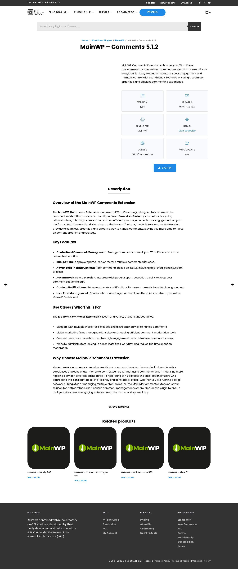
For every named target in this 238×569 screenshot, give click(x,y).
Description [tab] (119, 188)
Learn (181, 545)
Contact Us (109, 523)
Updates (150, 2)
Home (85, 40)
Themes (104, 12)
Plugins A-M (57, 12)
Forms (182, 532)
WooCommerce (188, 523)
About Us (145, 523)
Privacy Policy (161, 560)
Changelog (147, 527)
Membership (185, 536)
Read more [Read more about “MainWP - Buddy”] (33, 477)
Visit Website (187, 131)
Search (194, 26)
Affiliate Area (111, 519)
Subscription (186, 541)
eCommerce (125, 12)
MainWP (119, 40)
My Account (186, 2)
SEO (180, 527)
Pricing (152, 12)
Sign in (165, 168)
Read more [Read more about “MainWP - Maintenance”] (127, 477)
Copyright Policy (201, 560)
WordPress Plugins (102, 40)
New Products (167, 2)
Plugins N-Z (82, 12)
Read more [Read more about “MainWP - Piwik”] (174, 477)
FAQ (105, 527)
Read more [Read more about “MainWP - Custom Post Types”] (80, 480)
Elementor (184, 519)
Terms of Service (180, 560)
